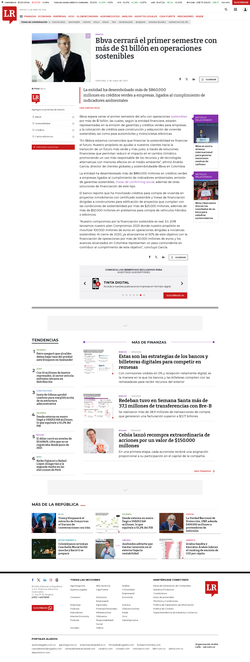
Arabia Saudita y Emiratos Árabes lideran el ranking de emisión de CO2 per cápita (202, 548)
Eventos (126, 605)
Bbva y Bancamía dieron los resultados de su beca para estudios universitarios (205, 211)
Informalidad (126, 22)
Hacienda (41, 350)
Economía (127, 597)
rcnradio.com (123, 648)
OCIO (71, 16)
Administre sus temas (45, 147)
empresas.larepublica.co (93, 645)
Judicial (190, 514)
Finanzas (74, 608)
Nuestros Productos (163, 589)
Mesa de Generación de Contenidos (172, 585)
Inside (125, 612)
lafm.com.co (159, 648)
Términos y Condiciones (165, 601)
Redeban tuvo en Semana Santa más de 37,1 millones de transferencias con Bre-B (165, 403)
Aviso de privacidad (163, 597)
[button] (84, 283)
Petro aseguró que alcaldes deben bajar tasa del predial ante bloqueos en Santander (55, 356)
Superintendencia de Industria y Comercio (175, 612)
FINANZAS (30, 16)
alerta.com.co (176, 648)
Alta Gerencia (103, 585)
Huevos (86, 22)
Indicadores (76, 612)
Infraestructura (103, 612)
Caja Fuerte (102, 589)
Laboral (126, 540)
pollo (96, 22)
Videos (99, 627)
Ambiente (190, 540)
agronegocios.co (68, 645)
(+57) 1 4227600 (40, 597)
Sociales (74, 627)
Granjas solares (157, 22)
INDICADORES (185, 16)
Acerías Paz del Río (178, 22)
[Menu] (21, 16)
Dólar (106, 22)
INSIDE (199, 16)
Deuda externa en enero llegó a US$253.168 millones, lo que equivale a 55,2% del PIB (55, 421)
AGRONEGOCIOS (110, 16)
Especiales (101, 605)
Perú (39, 457)
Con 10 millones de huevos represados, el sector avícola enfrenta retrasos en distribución (55, 377)
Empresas (75, 605)
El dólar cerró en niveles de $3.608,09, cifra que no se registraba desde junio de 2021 (54, 443)
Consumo (75, 597)
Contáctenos (160, 593)
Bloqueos (140, 22)
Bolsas (40, 435)
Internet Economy (79, 616)
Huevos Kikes (58, 22)
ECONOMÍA (44, 16)
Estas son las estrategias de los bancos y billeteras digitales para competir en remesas (163, 362)
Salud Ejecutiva (130, 620)
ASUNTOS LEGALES (146, 16)
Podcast (74, 620)
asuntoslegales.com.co (44, 645)
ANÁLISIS (127, 16)
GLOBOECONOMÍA (87, 16)
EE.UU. (61, 514)
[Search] (226, 9)
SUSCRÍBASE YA (175, 295)
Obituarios (101, 616)
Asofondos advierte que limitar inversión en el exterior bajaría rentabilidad (137, 548)
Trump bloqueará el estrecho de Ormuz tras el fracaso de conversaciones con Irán (74, 523)
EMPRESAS (59, 16)
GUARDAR (208, 79)
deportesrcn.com (41, 652)
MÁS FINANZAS (202, 471)
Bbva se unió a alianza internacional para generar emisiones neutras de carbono (204, 155)
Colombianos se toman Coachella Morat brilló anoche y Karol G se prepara (73, 548)
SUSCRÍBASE (241, 2)
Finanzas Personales (106, 608)
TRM (114, 22)
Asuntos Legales (78, 589)
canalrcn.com (105, 648)
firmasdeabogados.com (121, 645)
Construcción (44, 391)
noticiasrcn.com (141, 648)
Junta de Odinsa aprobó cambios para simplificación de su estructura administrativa (55, 399)
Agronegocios (77, 585)
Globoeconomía (130, 608)
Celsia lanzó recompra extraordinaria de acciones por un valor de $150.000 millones (164, 440)
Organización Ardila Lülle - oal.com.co (206, 645)
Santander (74, 22)
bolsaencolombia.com (149, 645)
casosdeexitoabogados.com (47, 648)
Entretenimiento (67, 540)
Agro (39, 369)
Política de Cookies (163, 608)
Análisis (125, 585)
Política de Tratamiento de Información (173, 605)
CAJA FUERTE (167, 16)
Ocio (124, 616)
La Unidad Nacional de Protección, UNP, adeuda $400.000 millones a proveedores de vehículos (201, 524)
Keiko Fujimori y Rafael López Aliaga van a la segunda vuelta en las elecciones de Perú (52, 465)
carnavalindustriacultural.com (80, 648)
